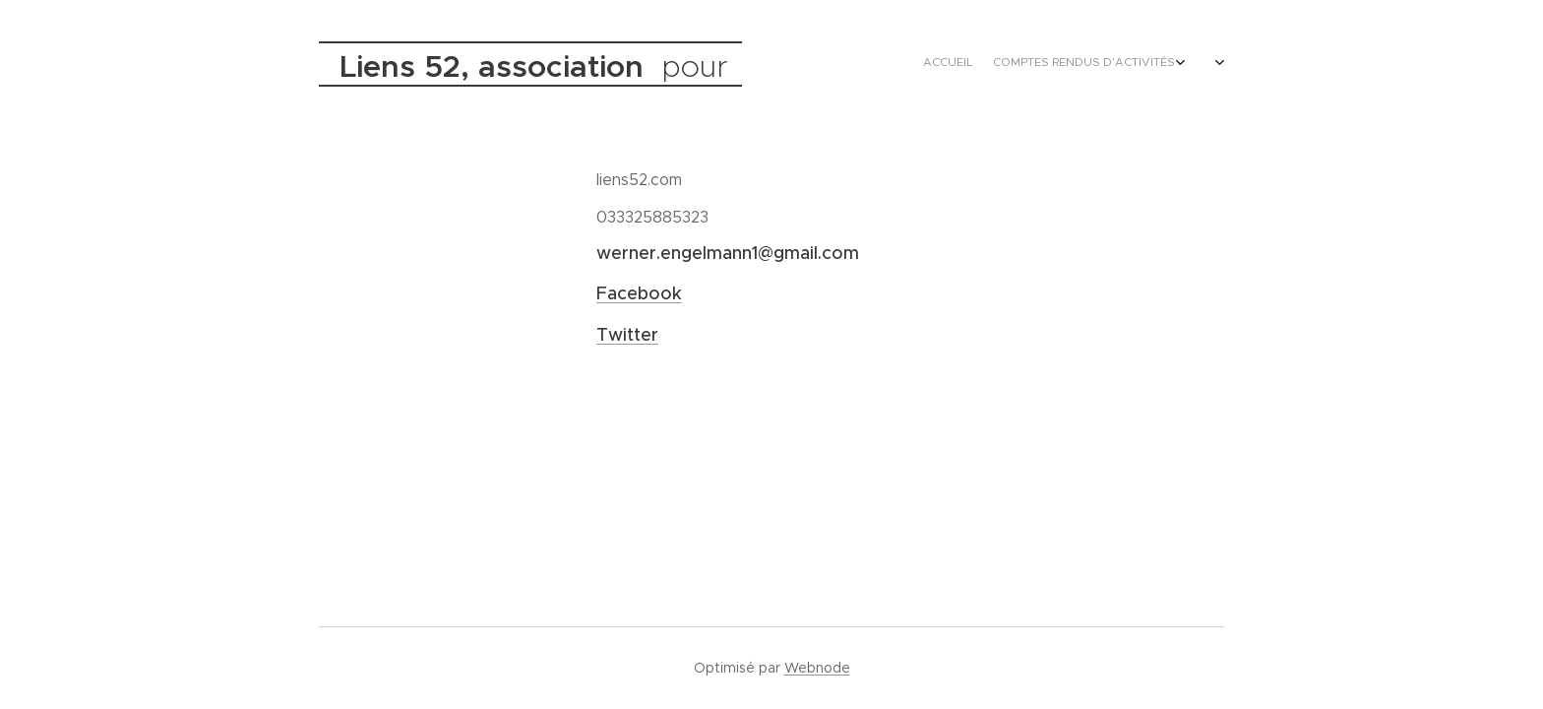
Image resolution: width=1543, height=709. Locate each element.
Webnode (817, 668)
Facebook (639, 293)
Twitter (627, 335)
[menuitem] (1113, 64)
